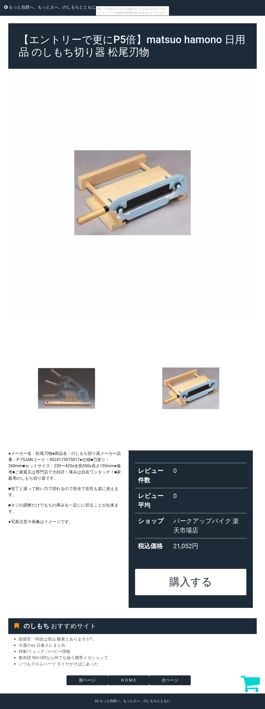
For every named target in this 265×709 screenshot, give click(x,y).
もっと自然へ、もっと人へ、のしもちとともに (50, 7)
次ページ (170, 680)
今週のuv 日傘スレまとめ (42, 645)
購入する (190, 582)
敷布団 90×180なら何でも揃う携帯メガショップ (63, 657)
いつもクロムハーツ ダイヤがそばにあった (58, 663)
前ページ (87, 680)
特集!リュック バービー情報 (44, 651)
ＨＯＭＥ (128, 680)
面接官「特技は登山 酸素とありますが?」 (57, 639)
